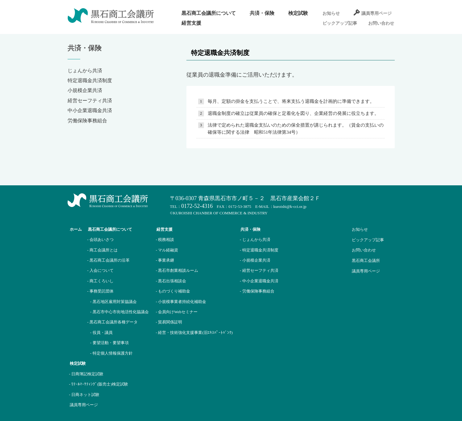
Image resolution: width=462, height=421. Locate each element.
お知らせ (331, 13)
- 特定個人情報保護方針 (111, 353)
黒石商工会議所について (208, 13)
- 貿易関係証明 (169, 322)
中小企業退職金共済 (90, 110)
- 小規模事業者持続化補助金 (181, 301)
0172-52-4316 (197, 206)
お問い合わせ (381, 23)
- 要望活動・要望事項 (109, 342)
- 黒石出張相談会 (171, 281)
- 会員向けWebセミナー (177, 311)
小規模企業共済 (85, 90)
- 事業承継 (165, 260)
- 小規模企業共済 (255, 260)
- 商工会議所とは (102, 250)
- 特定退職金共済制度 (259, 250)
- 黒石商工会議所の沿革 (108, 260)
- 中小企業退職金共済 (259, 281)
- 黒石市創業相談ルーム (177, 270)
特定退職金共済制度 (90, 80)
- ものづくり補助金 (173, 291)
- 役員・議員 (101, 332)
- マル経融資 (167, 250)
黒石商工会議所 (366, 260)
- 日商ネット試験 (84, 394)
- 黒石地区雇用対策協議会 (113, 301)
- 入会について (100, 270)
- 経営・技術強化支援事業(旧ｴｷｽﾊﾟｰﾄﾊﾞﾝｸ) (194, 332)
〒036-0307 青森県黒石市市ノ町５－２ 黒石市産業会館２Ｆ (245, 198)
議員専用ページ (376, 13)
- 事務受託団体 (100, 291)
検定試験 (298, 13)
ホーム (76, 229)
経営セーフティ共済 (90, 100)
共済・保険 (262, 13)
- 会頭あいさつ (100, 239)
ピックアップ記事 (340, 23)
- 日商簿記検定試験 (86, 374)
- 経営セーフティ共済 (259, 270)
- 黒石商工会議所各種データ (112, 322)
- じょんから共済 (255, 239)
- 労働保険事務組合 (257, 291)
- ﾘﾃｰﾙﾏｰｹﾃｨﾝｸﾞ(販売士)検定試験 (98, 384)
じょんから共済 (85, 70)
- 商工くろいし (100, 281)
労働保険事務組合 (87, 120)
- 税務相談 (165, 239)
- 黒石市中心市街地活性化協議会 (119, 311)
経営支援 (191, 23)
